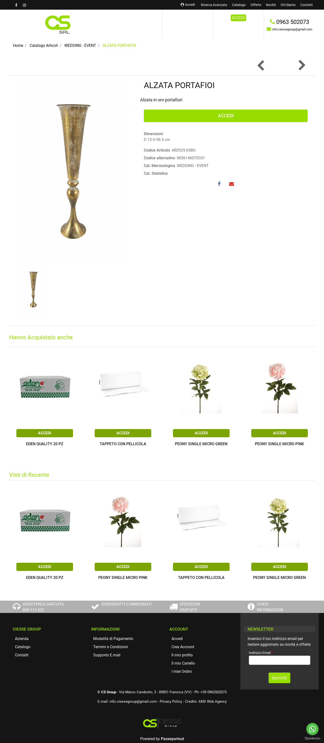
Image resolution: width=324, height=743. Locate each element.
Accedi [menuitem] (177, 638)
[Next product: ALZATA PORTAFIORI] (301, 65)
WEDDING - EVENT (80, 45)
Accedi (188, 5)
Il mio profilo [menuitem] (182, 655)
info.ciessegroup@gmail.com (133, 701)
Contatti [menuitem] (306, 5)
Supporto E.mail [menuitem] (106, 655)
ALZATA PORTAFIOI (119, 45)
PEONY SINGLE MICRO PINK (279, 444)
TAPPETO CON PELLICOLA (123, 444)
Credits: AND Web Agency (206, 701)
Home (18, 45)
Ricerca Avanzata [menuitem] (214, 5)
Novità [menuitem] (271, 5)
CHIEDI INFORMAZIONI (270, 607)
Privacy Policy (171, 701)
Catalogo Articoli (44, 45)
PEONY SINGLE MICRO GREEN (201, 444)
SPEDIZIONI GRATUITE (190, 607)
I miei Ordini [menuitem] (182, 671)
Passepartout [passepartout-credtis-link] (172, 738)
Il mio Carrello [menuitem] (183, 663)
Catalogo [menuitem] (239, 5)
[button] (72, 171)
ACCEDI (238, 17)
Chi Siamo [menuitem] (288, 5)
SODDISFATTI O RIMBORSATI (126, 604)
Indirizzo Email (261, 652)
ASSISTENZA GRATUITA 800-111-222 (43, 607)
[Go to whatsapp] (312, 729)
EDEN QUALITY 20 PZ (44, 444)
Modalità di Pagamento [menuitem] (113, 638)
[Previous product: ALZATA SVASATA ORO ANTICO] (261, 65)
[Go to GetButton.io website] (312, 738)
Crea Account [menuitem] (183, 647)
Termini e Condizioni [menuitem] (110, 647)
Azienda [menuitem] (22, 638)
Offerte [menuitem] (256, 5)
